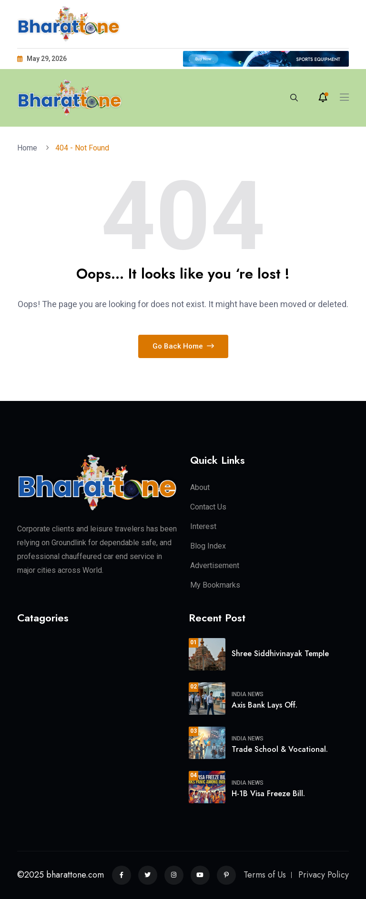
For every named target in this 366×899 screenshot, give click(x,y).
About (200, 487)
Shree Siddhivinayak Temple (280, 653)
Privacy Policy (323, 875)
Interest (203, 526)
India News (248, 694)
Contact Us (208, 506)
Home (29, 147)
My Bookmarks (215, 584)
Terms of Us (265, 875)
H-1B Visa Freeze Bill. (268, 793)
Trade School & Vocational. (280, 749)
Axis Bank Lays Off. (264, 704)
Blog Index (208, 545)
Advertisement (214, 565)
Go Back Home (183, 346)
